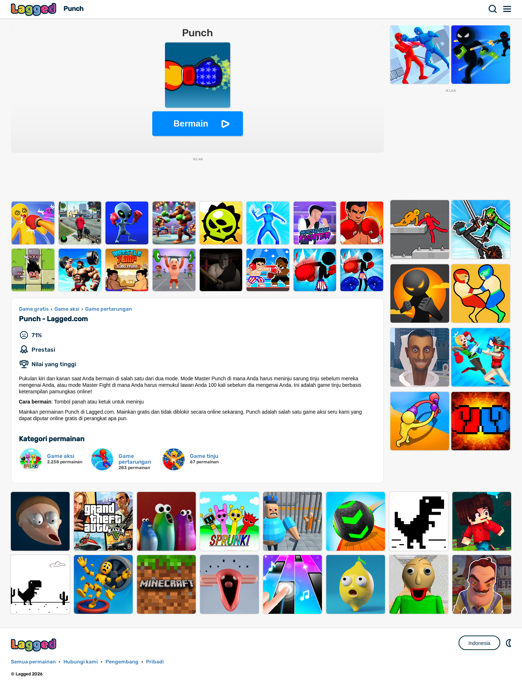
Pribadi (155, 662)
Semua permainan (33, 662)
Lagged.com (34, 645)
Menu (507, 9)
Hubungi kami (80, 662)
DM (509, 643)
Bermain (190, 123)
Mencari (493, 9)
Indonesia (479, 643)
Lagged (34, 9)
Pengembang (121, 662)
